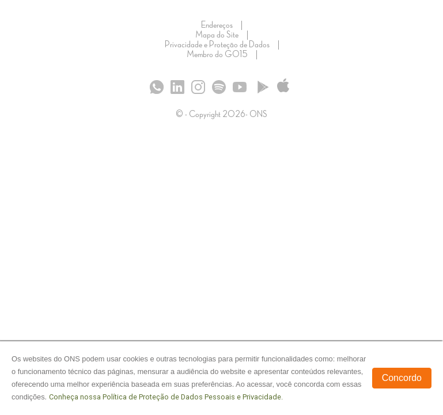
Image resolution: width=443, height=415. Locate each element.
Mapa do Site (216, 35)
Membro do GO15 (217, 54)
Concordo (402, 378)
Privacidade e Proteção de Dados (217, 45)
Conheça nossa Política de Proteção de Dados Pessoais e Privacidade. (166, 397)
